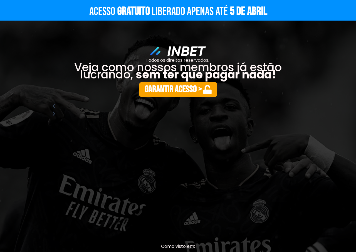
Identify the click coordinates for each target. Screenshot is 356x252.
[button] (178, 106)
